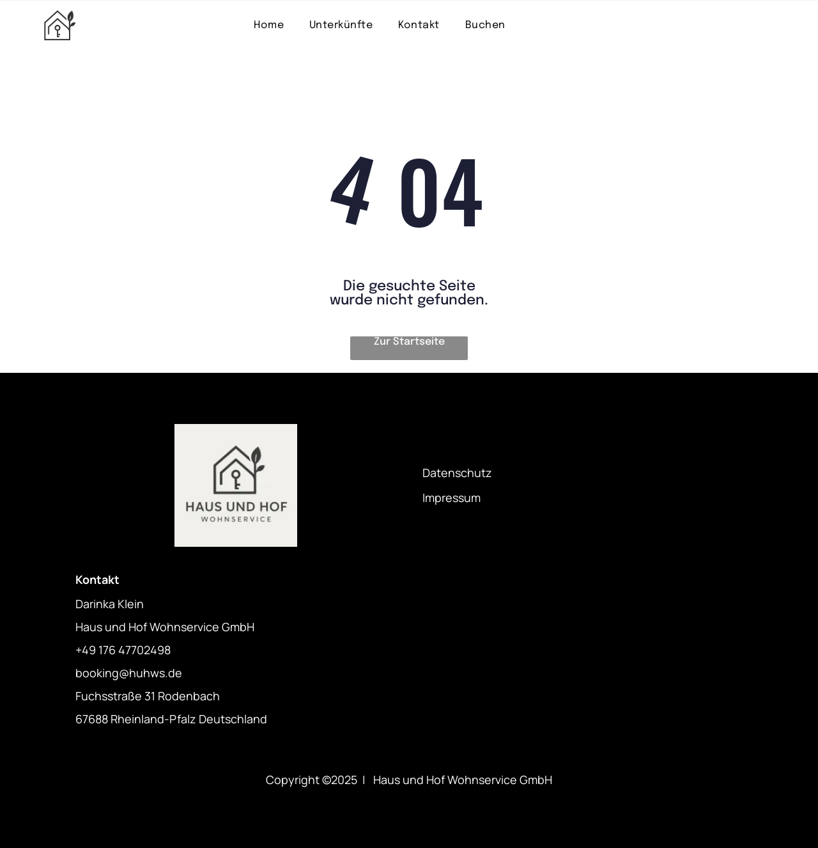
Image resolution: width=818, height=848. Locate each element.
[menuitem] (269, 25)
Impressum (451, 497)
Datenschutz (457, 472)
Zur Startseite (409, 341)
